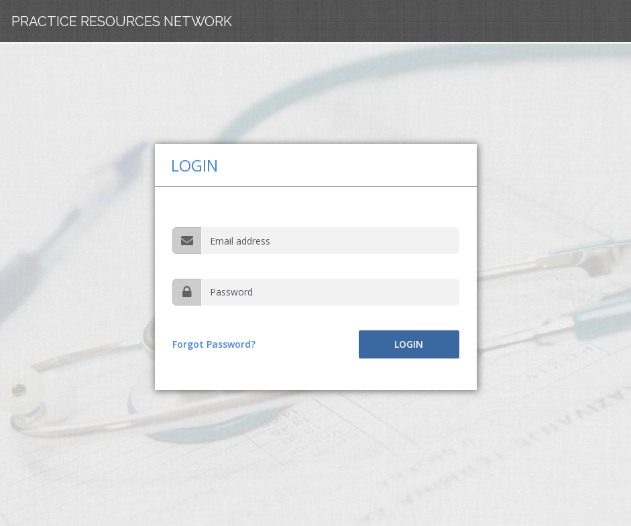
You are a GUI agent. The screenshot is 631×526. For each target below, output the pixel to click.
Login (408, 344)
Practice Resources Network (121, 21)
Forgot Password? (213, 344)
